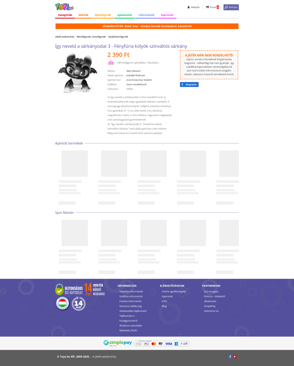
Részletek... (154, 62)
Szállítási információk (131, 296)
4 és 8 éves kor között (139, 80)
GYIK (164, 301)
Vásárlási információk (131, 291)
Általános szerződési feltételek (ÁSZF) (130, 328)
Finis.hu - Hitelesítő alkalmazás (214, 299)
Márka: (111, 71)
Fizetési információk (130, 301)
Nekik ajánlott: (115, 75)
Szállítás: (112, 84)
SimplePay (210, 306)
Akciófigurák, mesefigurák (91, 36)
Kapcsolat (167, 15)
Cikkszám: (112, 89)
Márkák (83, 15)
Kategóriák (65, 15)
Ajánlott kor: (114, 80)
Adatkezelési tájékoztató (133, 311)
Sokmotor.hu (211, 311)
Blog (164, 306)
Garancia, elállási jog (130, 306)
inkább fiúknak (135, 75)
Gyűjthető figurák (118, 36)
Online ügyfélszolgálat (174, 291)
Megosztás (191, 84)
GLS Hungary (211, 291)
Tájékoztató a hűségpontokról (128, 318)
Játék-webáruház (65, 36)
